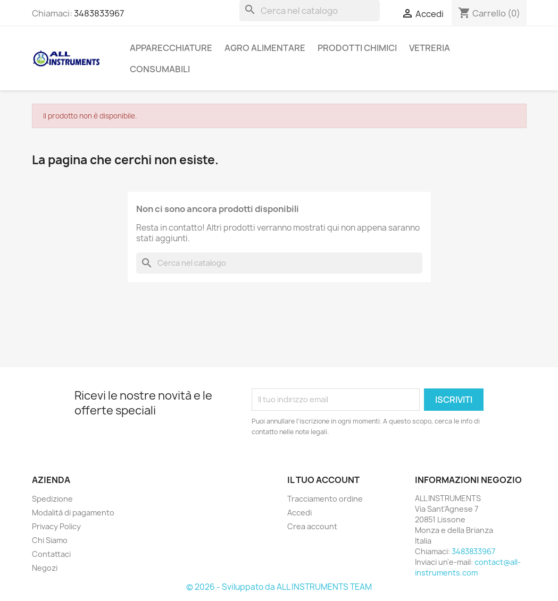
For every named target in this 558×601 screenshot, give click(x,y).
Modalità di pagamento (73, 512)
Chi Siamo (50, 540)
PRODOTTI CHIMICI (357, 48)
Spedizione (52, 499)
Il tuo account (323, 480)
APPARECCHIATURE (171, 48)
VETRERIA (429, 48)
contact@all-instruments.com (468, 567)
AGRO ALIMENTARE (264, 48)
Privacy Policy (56, 526)
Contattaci (51, 554)
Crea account (312, 526)
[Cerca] (309, 10)
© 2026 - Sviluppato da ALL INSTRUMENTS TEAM (279, 586)
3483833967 (99, 13)
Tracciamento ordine (325, 499)
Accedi (299, 512)
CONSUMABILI (160, 69)
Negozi (44, 568)
